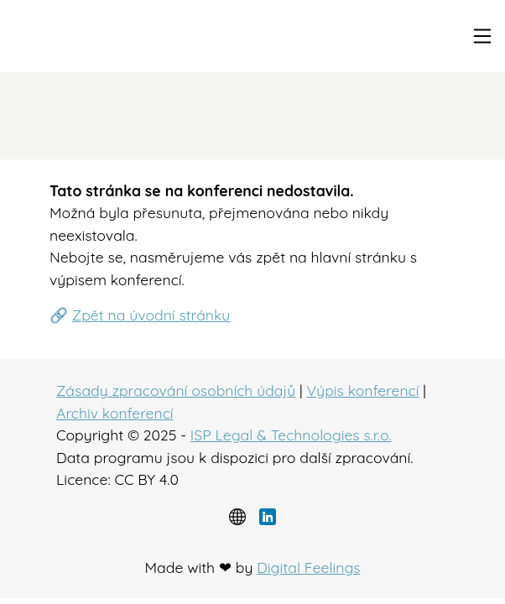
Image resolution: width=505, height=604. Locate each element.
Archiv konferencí (115, 413)
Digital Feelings (308, 567)
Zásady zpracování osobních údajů (175, 390)
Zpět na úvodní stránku (151, 314)
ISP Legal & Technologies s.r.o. (291, 434)
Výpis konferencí (362, 390)
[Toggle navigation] (482, 36)
